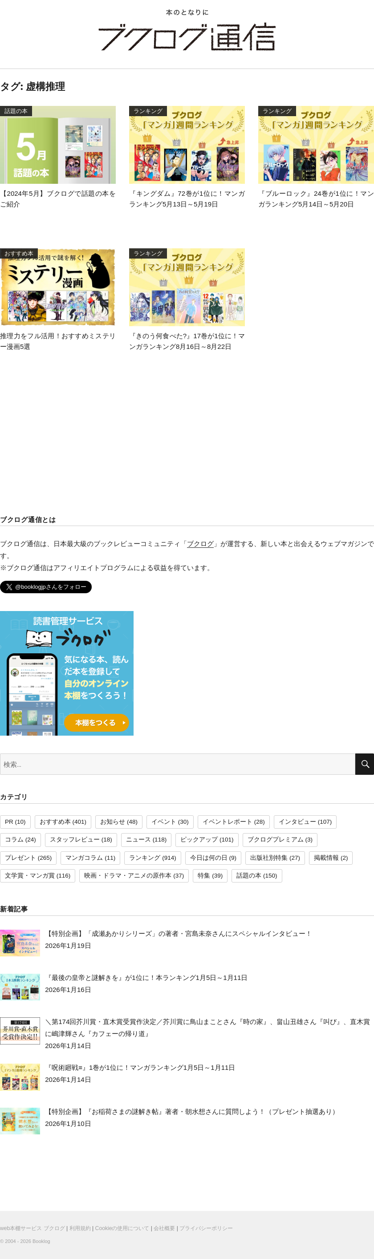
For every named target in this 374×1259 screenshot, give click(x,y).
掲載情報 (326, 857)
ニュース (138, 839)
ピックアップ (199, 839)
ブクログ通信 (187, 36)
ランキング (144, 857)
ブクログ (200, 543)
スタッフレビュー (75, 839)
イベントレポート (227, 821)
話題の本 (248, 875)
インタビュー (297, 821)
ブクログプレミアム (276, 839)
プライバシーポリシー (206, 1228)
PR (9, 821)
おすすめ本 (55, 821)
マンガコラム (84, 857)
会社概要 (164, 1228)
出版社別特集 (269, 857)
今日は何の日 (209, 857)
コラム (14, 839)
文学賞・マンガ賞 (30, 875)
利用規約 (80, 1228)
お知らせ (112, 821)
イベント (163, 821)
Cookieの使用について (122, 1228)
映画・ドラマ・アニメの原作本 (127, 875)
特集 (204, 875)
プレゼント (20, 857)
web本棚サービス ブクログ (32, 1228)
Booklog (41, 1241)
